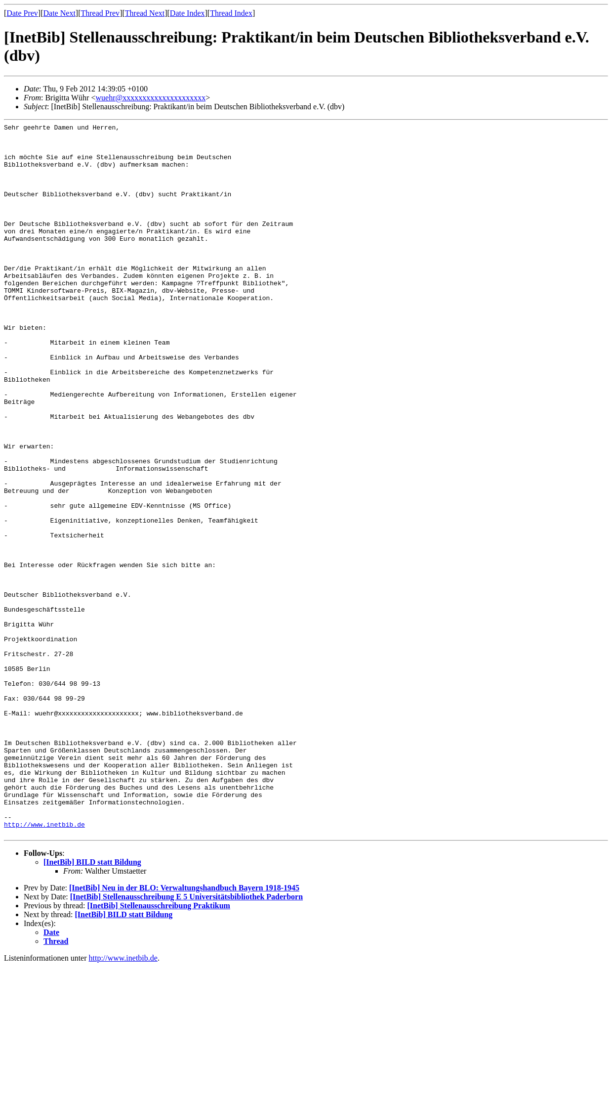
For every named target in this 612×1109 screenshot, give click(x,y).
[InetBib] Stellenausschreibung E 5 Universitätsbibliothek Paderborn (186, 1039)
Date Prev (22, 13)
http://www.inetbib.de (44, 965)
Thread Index (231, 13)
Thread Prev (100, 13)
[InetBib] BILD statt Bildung (92, 1004)
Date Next (59, 13)
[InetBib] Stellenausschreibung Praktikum (158, 1048)
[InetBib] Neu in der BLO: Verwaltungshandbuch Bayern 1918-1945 (184, 1030)
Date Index (187, 13)
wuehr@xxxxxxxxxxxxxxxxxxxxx (150, 97)
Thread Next (144, 13)
